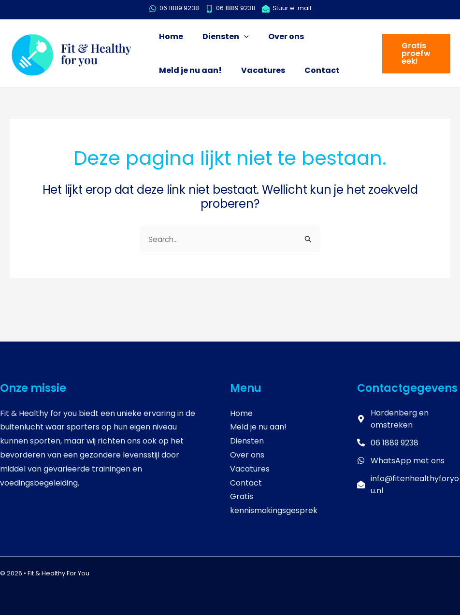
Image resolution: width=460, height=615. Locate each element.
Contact (246, 482)
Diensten (247, 440)
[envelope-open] (286, 8)
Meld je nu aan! (258, 426)
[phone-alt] (387, 443)
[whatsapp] (176, 8)
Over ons (247, 454)
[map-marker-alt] (408, 419)
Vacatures (250, 468)
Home (241, 413)
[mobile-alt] (232, 8)
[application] (237, 37)
